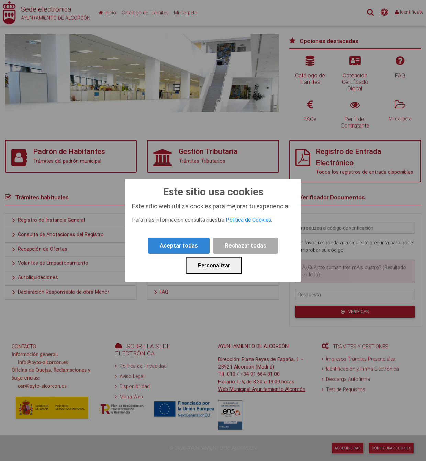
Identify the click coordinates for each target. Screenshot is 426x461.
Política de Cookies (248, 219)
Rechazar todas (245, 245)
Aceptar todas (179, 245)
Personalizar (214, 265)
